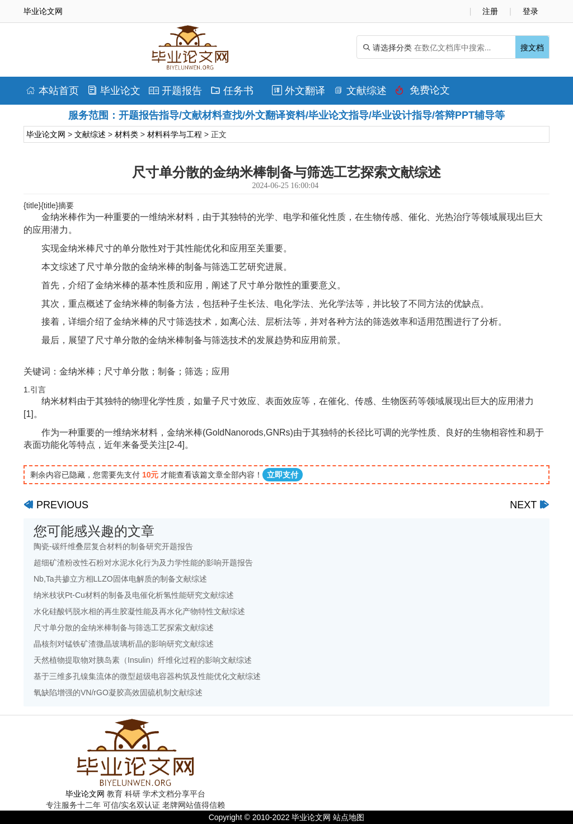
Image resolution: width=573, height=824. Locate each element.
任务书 (231, 90)
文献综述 (360, 90)
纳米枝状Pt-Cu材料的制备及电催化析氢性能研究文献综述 (134, 595)
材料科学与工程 (174, 134)
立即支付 (282, 474)
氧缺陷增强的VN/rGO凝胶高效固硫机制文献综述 (118, 692)
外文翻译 (298, 90)
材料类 (126, 134)
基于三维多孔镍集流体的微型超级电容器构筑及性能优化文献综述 (147, 676)
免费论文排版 (422, 93)
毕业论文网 (45, 134)
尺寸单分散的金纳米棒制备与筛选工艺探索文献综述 (124, 627)
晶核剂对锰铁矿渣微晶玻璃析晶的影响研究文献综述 (124, 643)
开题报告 (175, 90)
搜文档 (532, 47)
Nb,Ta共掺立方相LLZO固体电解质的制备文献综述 (120, 578)
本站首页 (52, 90)
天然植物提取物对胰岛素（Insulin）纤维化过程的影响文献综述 (143, 660)
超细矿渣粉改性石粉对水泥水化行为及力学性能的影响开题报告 (143, 562)
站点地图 (348, 817)
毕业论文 (113, 90)
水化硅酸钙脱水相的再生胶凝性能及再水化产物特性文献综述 (139, 611)
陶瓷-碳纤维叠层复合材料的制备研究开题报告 (113, 546)
